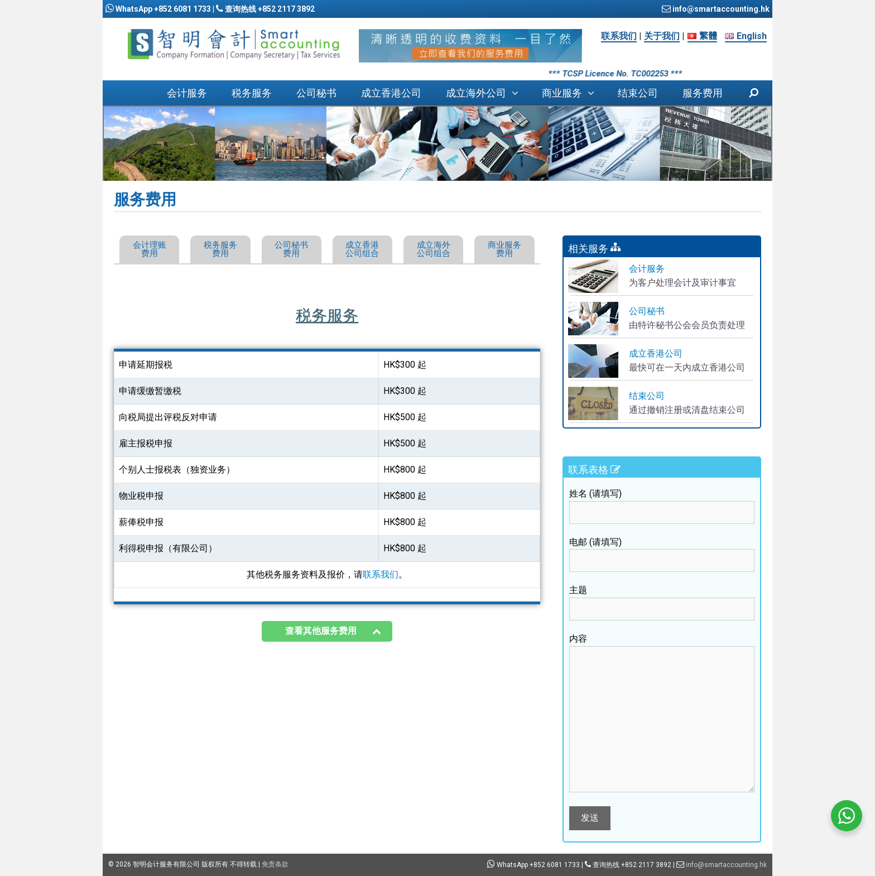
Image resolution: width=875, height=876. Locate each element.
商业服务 (573, 92)
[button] (518, 92)
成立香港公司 (391, 93)
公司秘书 (316, 93)
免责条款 (275, 864)
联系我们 (619, 36)
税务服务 (252, 93)
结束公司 (638, 93)
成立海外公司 (488, 92)
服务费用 (702, 93)
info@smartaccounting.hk (720, 8)
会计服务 (187, 93)
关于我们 (662, 36)
